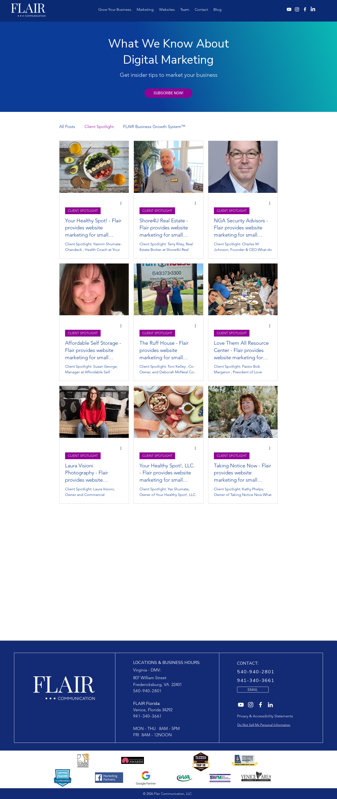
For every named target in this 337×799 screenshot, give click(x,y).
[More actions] (122, 203)
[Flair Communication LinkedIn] (313, 9)
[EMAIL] (253, 690)
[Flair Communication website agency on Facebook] (260, 704)
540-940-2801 (147, 690)
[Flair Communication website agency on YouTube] (240, 704)
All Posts (67, 126)
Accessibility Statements (273, 716)
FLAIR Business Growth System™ (154, 126)
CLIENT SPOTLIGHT (83, 211)
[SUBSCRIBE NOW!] (168, 93)
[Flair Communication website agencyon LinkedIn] (270, 704)
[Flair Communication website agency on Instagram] (250, 704)
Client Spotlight (99, 126)
